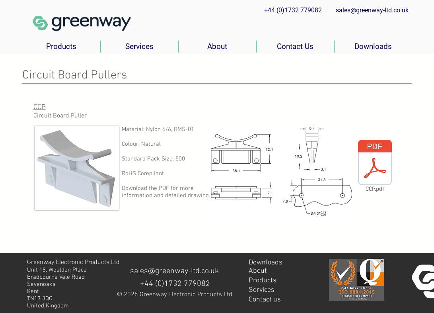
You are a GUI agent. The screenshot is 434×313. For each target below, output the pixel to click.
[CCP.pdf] (375, 168)
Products (262, 280)
